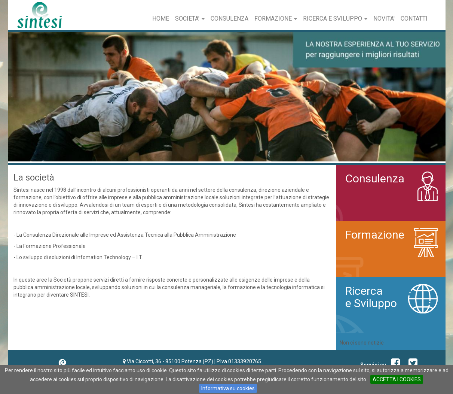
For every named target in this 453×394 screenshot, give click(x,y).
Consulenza (229, 18)
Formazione (275, 18)
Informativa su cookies (228, 388)
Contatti (414, 18)
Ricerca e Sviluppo (335, 18)
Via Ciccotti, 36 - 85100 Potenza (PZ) (170, 361)
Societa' (190, 18)
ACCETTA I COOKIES (397, 379)
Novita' (384, 18)
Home (160, 18)
